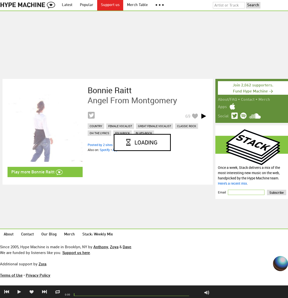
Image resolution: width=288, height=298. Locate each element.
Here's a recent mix (232, 183)
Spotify (105, 149)
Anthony (100, 246)
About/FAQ (227, 100)
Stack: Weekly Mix (97, 234)
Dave (127, 246)
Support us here (76, 252)
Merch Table (137, 5)
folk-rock (122, 133)
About (9, 234)
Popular (86, 5)
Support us (110, 5)
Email (222, 192)
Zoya (114, 246)
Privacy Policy (38, 275)
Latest (67, 5)
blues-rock (144, 133)
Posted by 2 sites (100, 144)
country (96, 126)
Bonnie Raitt (110, 90)
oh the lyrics (99, 133)
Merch (264, 100)
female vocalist (120, 126)
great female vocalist (154, 126)
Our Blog (49, 234)
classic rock (186, 126)
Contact (247, 100)
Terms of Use (11, 275)
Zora (42, 263)
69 (187, 116)
